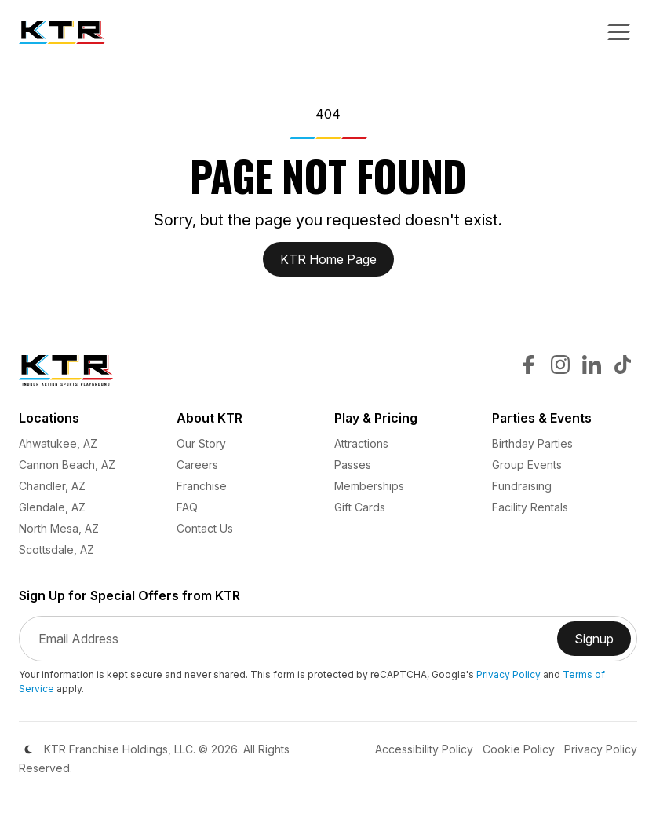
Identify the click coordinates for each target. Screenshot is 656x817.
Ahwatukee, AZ (58, 443)
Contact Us (205, 528)
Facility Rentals (530, 507)
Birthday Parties (532, 443)
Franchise (202, 486)
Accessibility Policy (424, 749)
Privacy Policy (508, 674)
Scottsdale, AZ (56, 549)
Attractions (361, 443)
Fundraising (522, 486)
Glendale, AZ (52, 507)
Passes (352, 464)
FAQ (187, 507)
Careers (197, 464)
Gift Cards (359, 507)
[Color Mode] (28, 749)
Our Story (201, 443)
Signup (602, 643)
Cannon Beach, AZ (67, 464)
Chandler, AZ (52, 486)
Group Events (527, 464)
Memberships (369, 486)
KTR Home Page (328, 259)
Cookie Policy (519, 749)
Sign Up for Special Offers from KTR (129, 595)
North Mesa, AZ (59, 528)
